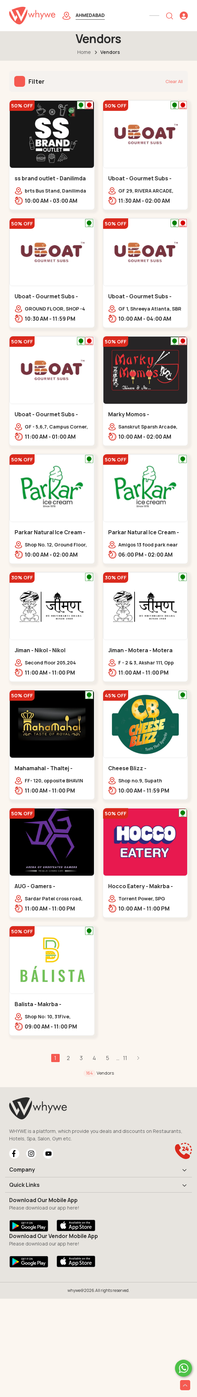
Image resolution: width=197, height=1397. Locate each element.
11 (125, 1058)
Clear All (174, 81)
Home (84, 52)
